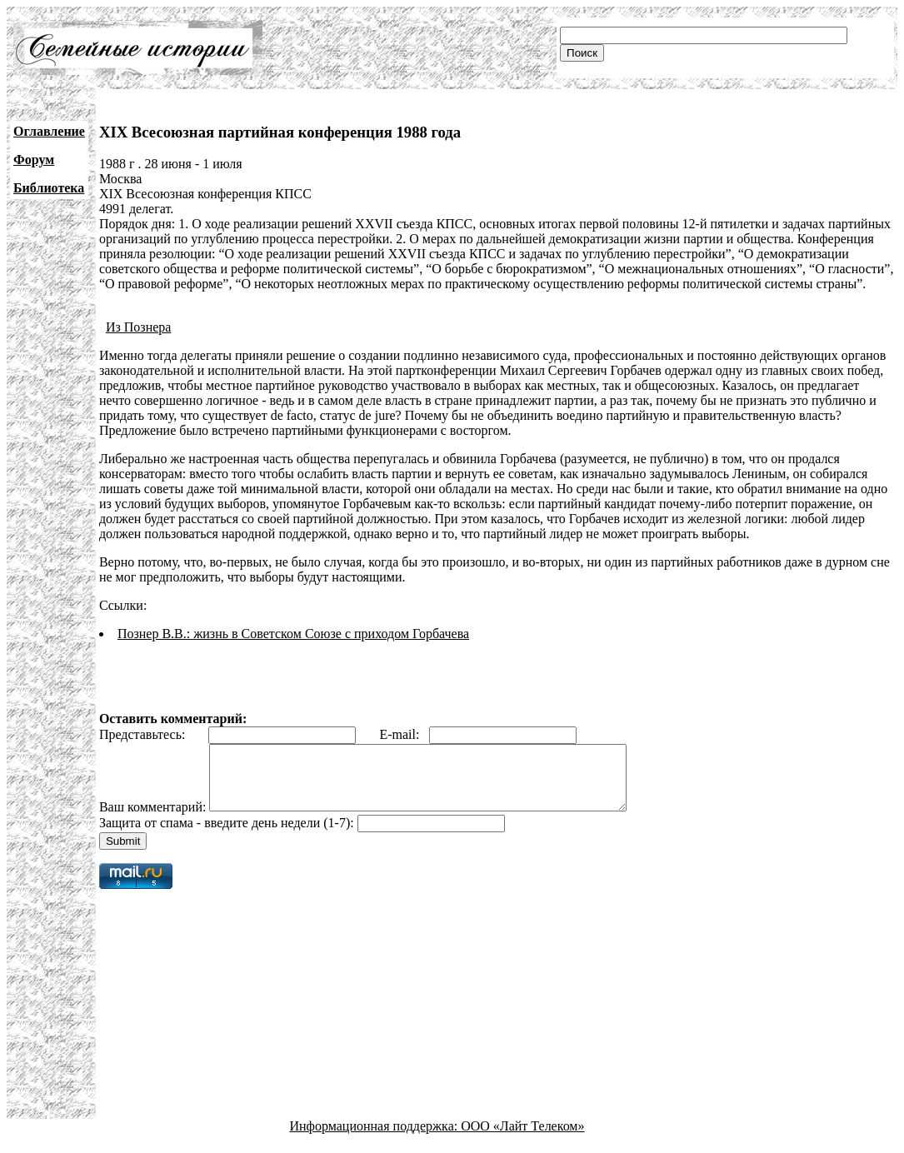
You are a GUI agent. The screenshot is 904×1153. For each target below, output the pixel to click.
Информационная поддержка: (376, 1138)
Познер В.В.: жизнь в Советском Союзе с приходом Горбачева (293, 633)
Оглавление (49, 131)
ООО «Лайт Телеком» (522, 1138)
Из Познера (139, 327)
